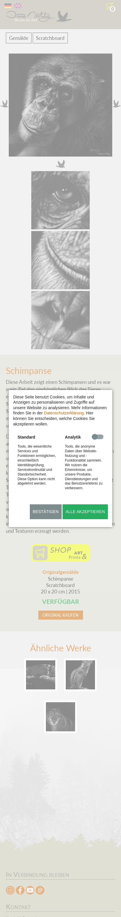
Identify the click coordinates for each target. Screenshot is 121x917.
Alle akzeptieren (85, 511)
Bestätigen (46, 511)
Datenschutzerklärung (64, 413)
